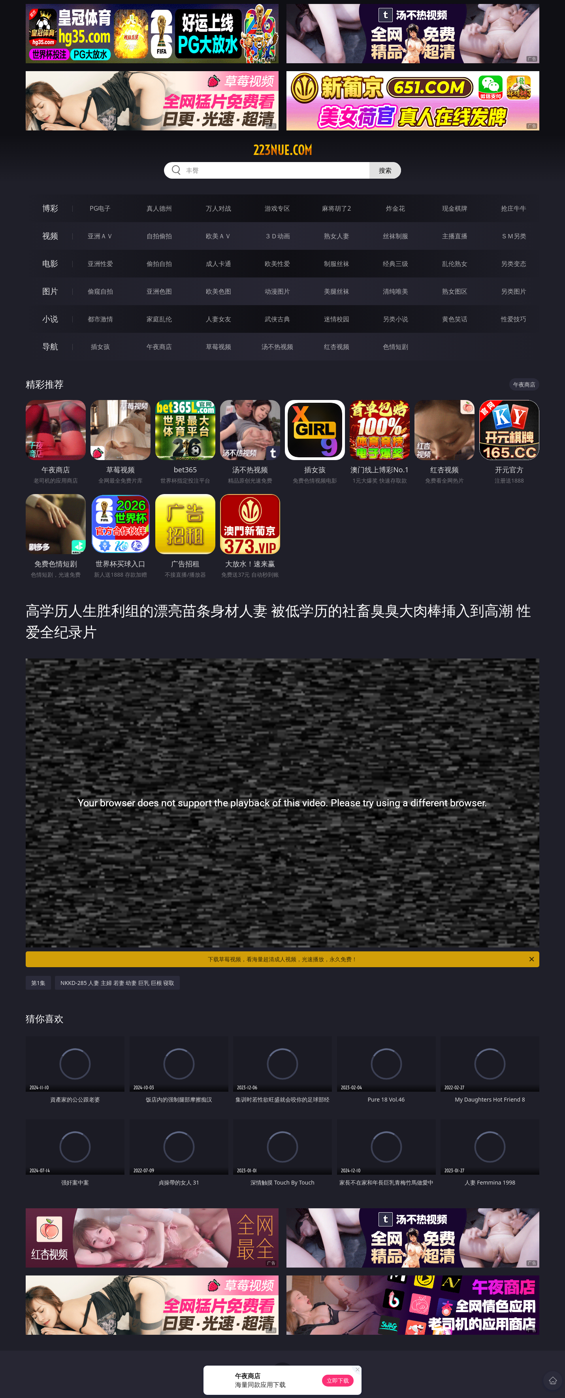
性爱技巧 (513, 319)
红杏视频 (336, 346)
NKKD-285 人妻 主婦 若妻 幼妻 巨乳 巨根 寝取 (117, 983)
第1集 (38, 983)
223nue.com (282, 150)
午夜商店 (159, 346)
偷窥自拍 (100, 291)
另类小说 (395, 319)
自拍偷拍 (159, 236)
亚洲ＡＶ (100, 236)
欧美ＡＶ (218, 236)
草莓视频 (218, 346)
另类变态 (513, 263)
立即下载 (338, 1380)
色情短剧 (395, 346)
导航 (50, 346)
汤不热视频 (277, 346)
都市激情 (100, 319)
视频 (50, 235)
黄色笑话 (454, 319)
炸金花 (395, 208)
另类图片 (513, 291)
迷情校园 (336, 319)
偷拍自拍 (159, 263)
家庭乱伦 (159, 319)
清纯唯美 (395, 291)
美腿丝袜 (336, 291)
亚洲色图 (159, 291)
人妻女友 (218, 319)
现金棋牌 (454, 208)
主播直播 (454, 236)
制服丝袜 (336, 263)
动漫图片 (277, 291)
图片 (50, 291)
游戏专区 (277, 208)
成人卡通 (218, 263)
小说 (50, 318)
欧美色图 (218, 291)
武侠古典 (277, 319)
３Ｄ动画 (277, 236)
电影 (50, 263)
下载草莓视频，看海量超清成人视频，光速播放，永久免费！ (371, 959)
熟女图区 (454, 291)
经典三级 (395, 263)
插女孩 (100, 346)
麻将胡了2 (336, 208)
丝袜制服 (395, 236)
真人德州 (159, 208)
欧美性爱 (277, 263)
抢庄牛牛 (513, 208)
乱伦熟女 (454, 263)
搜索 (385, 170)
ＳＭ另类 (513, 236)
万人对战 (218, 208)
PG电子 (100, 208)
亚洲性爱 (100, 263)
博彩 (50, 208)
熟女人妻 (336, 236)
